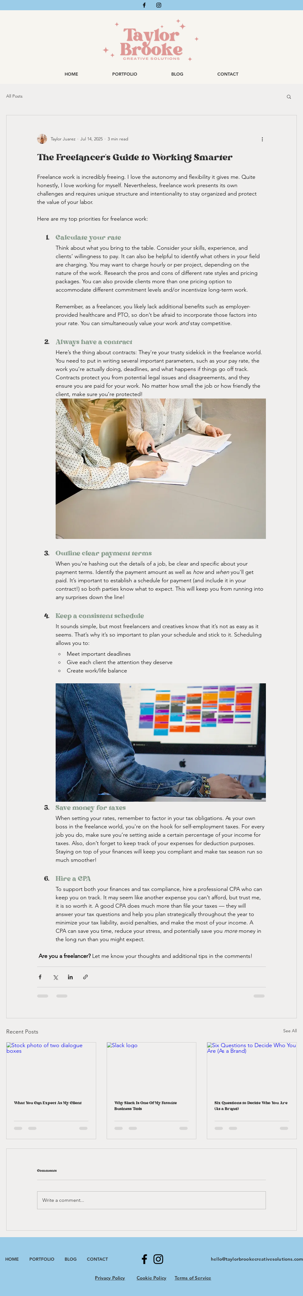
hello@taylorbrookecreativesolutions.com (257, 1259)
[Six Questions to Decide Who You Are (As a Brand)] (252, 1068)
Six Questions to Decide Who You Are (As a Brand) (251, 1106)
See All (290, 1031)
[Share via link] (85, 977)
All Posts (14, 96)
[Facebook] (144, 5)
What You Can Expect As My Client (48, 1103)
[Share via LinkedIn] (70, 977)
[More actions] (262, 139)
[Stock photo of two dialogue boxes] (51, 1068)
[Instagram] (159, 5)
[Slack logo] (151, 1068)
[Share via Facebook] (40, 977)
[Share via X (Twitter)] (55, 977)
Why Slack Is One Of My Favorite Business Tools (145, 1106)
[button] (289, 96)
